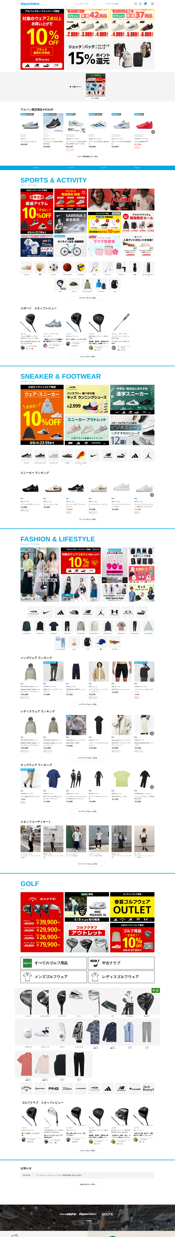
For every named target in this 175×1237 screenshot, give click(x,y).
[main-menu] (152, 4)
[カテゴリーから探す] (116, 4)
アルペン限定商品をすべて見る (87, 156)
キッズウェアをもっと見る (88, 811)
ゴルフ (137, 168)
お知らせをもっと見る (87, 1184)
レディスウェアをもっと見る (87, 758)
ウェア (103, 168)
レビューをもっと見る (87, 356)
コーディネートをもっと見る (87, 864)
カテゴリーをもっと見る (87, 298)
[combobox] (89, 4)
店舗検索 (89, 1221)
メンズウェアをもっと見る (88, 704)
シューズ (70, 168)
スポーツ (36, 168)
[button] (153, 132)
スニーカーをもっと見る (87, 519)
